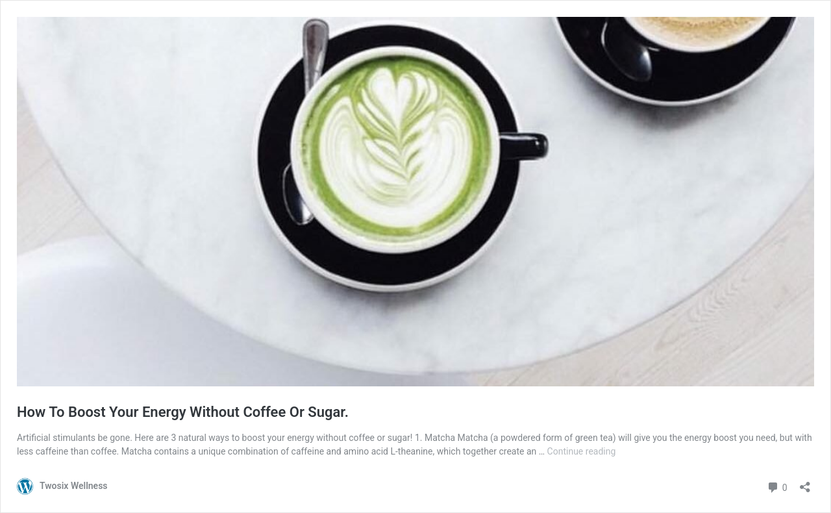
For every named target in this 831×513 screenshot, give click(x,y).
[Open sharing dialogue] (805, 483)
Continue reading (581, 451)
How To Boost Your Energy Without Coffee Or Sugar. (183, 412)
